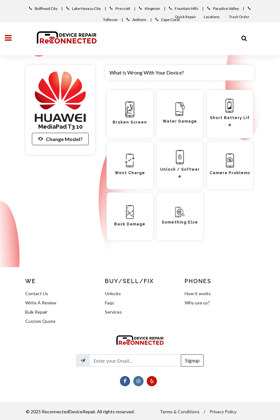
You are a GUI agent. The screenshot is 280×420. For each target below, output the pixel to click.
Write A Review (40, 302)
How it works (198, 293)
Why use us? (197, 302)
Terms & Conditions (180, 411)
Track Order (239, 17)
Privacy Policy (223, 411)
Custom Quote (40, 321)
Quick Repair (185, 17)
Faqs (109, 302)
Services (113, 312)
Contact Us (36, 293)
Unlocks (113, 293)
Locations (212, 17)
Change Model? (60, 139)
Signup (192, 360)
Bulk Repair (36, 312)
